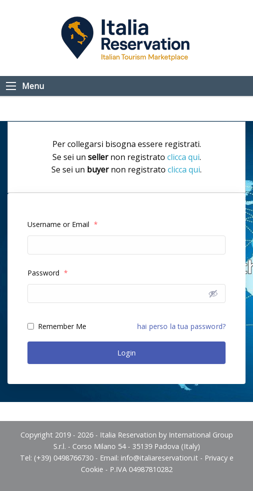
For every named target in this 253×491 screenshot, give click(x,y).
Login (126, 353)
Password (47, 273)
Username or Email (62, 224)
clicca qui (183, 157)
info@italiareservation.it (159, 457)
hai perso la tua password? (181, 326)
